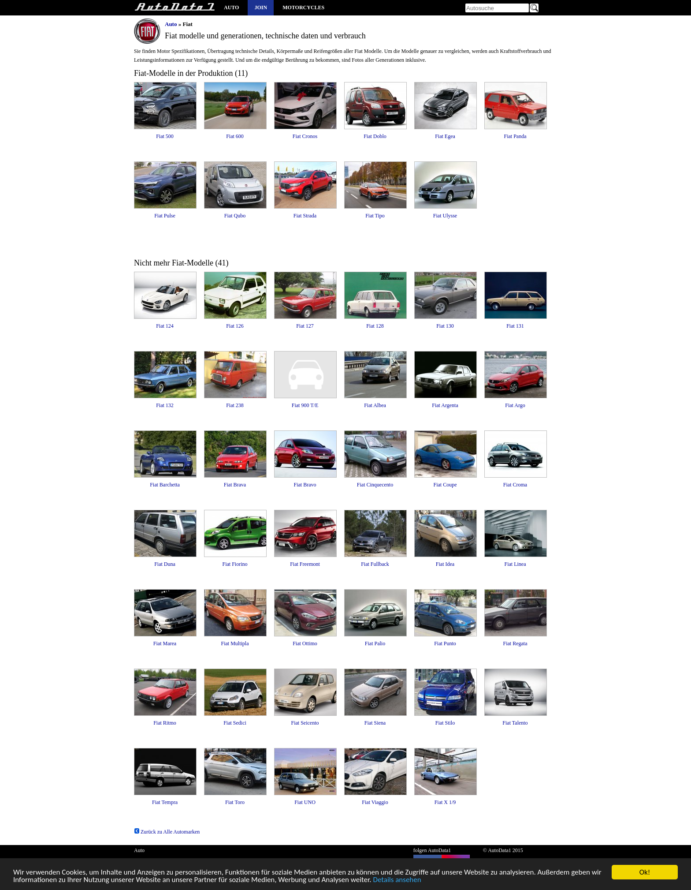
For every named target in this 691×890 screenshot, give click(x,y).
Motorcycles (303, 7)
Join (260, 7)
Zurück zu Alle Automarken (167, 832)
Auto (231, 7)
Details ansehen (397, 881)
